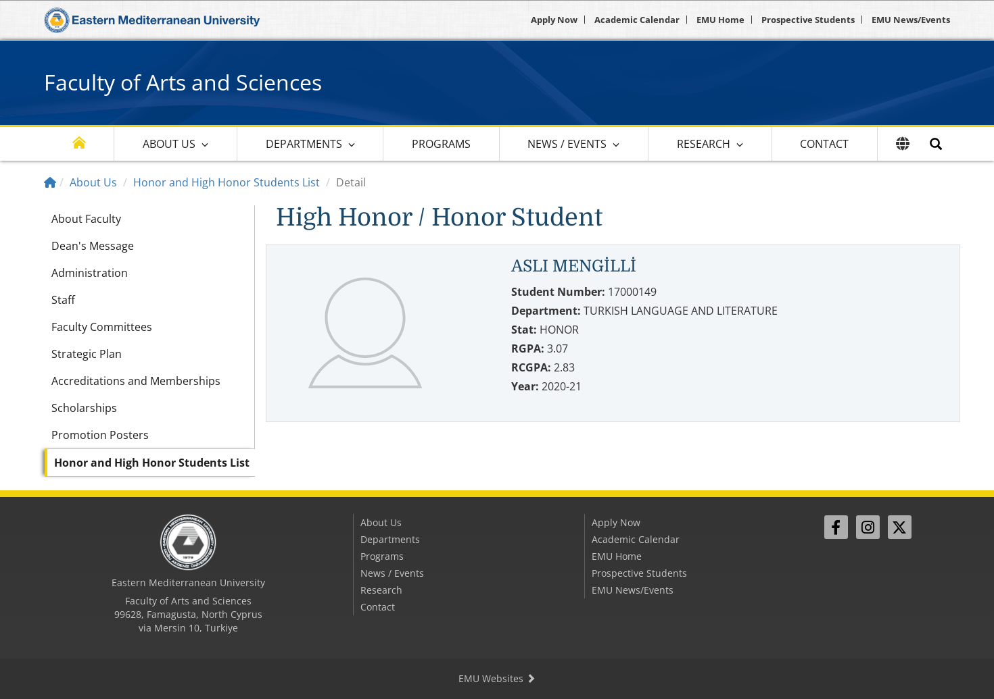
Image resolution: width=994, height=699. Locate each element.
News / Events (567, 143)
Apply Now (554, 20)
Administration (89, 272)
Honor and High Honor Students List (226, 182)
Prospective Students (808, 20)
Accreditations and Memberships (135, 380)
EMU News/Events (911, 20)
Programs (441, 143)
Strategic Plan (86, 353)
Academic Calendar (637, 20)
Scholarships (84, 407)
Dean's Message (92, 245)
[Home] (50, 182)
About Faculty (86, 218)
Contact (824, 143)
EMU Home (720, 20)
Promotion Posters (100, 435)
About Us (169, 143)
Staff (63, 299)
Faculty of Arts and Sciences (183, 82)
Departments (304, 143)
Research (703, 143)
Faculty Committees (101, 326)
